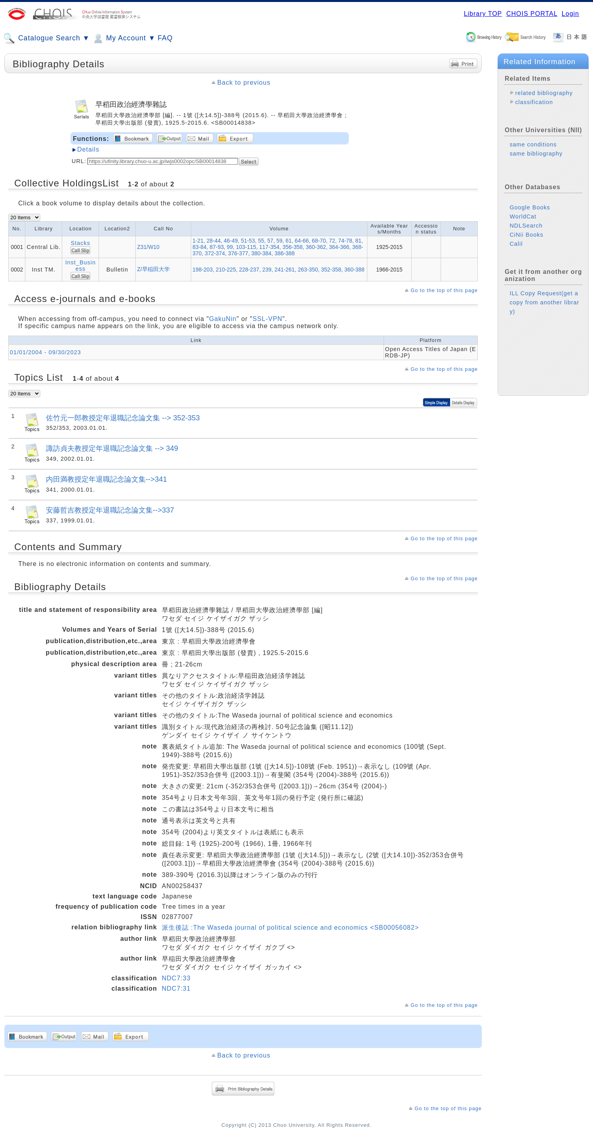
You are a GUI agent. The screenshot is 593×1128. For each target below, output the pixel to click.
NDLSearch (525, 225)
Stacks (80, 243)
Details (88, 149)
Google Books (529, 207)
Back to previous (243, 82)
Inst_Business (80, 265)
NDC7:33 (176, 978)
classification (534, 102)
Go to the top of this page (444, 290)
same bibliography (536, 153)
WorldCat (522, 216)
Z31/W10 (148, 247)
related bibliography (544, 93)
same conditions (533, 144)
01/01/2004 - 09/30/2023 (45, 352)
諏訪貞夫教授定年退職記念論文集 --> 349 (112, 448)
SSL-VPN (267, 318)
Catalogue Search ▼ (46, 38)
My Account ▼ (124, 38)
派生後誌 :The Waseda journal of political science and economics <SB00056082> (290, 927)
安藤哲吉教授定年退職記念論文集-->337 (110, 510)
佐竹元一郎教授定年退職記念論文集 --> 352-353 (123, 418)
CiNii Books (526, 235)
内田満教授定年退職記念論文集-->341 (106, 479)
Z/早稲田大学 (153, 269)
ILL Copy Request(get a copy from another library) (544, 302)
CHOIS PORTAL (531, 13)
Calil (516, 244)
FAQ (165, 38)
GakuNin (222, 318)
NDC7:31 (176, 988)
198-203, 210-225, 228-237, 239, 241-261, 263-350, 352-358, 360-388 (278, 269)
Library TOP (483, 13)
